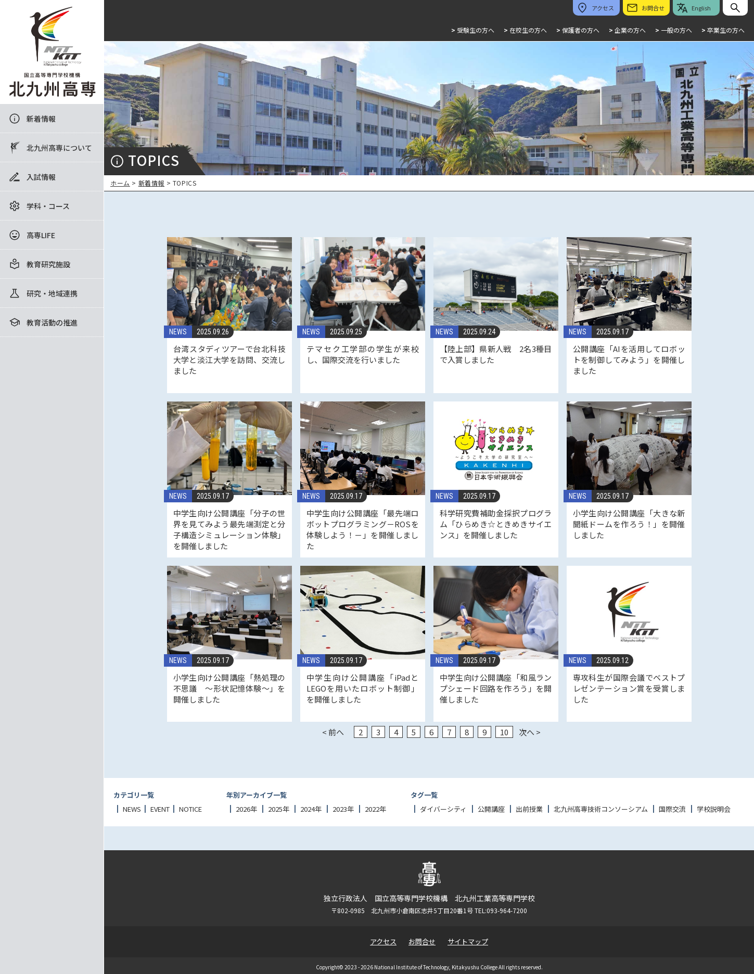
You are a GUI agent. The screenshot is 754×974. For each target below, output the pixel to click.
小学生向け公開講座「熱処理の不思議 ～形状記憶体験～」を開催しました (229, 688)
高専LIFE (41, 235)
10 (504, 731)
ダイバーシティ (443, 809)
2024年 (311, 809)
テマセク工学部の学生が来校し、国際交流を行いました (362, 354)
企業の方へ (627, 29)
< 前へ (333, 731)
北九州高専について (59, 147)
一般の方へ (673, 29)
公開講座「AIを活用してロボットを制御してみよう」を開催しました (629, 359)
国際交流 (672, 809)
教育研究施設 (48, 264)
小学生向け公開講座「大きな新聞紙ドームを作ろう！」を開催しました (629, 524)
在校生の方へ (525, 29)
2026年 (246, 809)
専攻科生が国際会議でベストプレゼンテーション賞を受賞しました (629, 688)
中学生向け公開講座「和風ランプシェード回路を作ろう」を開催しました (496, 688)
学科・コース (48, 206)
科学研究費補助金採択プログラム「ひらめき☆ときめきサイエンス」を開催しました (496, 524)
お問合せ (422, 941)
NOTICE (190, 809)
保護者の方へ (577, 29)
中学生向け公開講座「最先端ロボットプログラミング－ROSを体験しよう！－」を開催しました (362, 529)
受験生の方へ (472, 29)
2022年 (375, 809)
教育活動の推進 (52, 322)
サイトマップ (468, 941)
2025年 (278, 809)
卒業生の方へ (723, 29)
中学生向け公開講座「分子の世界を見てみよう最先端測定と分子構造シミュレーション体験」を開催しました (229, 529)
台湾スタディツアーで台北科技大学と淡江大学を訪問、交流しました (229, 359)
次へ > (530, 731)
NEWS (178, 332)
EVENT (160, 809)
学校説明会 (714, 809)
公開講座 (491, 809)
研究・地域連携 (52, 293)
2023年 (343, 809)
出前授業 (529, 809)
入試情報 (41, 177)
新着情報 (41, 118)
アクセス (383, 941)
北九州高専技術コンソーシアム (601, 809)
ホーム (120, 182)
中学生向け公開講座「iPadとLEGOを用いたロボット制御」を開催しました (362, 688)
